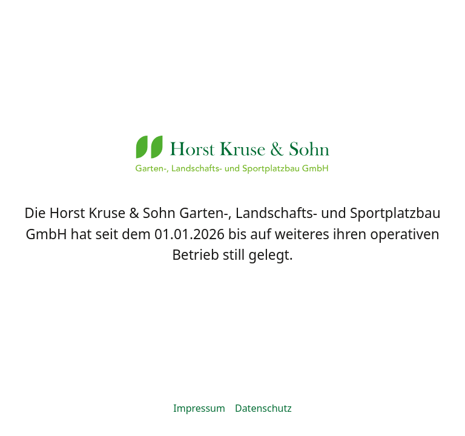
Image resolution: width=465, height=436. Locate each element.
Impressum (199, 408)
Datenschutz (263, 408)
